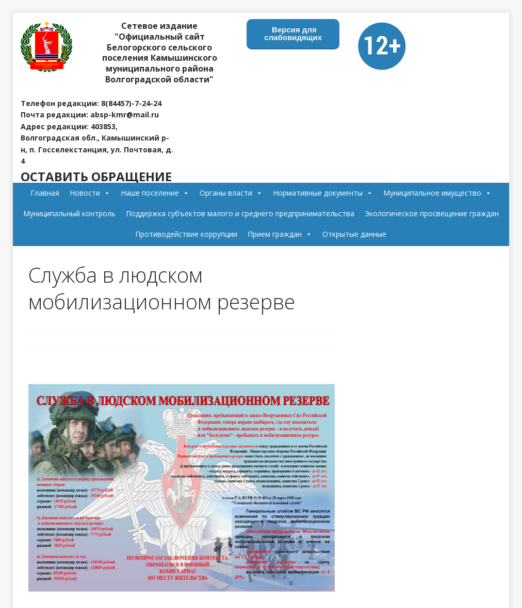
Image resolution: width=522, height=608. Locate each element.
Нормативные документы (323, 193)
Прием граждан (280, 234)
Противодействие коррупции (186, 234)
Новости (90, 193)
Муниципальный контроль (69, 213)
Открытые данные (354, 234)
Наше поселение (155, 193)
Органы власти (231, 193)
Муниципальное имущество (437, 193)
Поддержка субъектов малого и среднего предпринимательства (240, 213)
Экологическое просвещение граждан (432, 213)
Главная (44, 193)
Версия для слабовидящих (293, 33)
